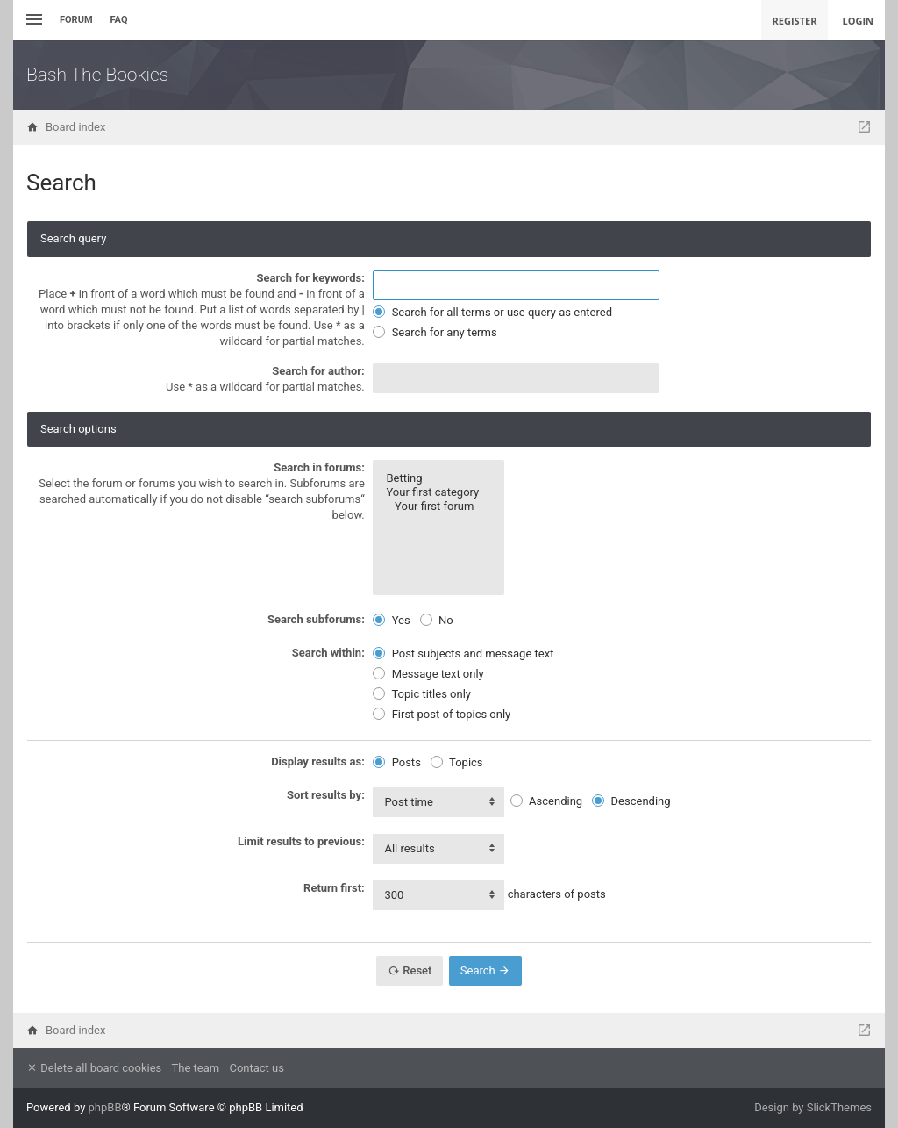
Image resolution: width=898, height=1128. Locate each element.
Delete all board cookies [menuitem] (93, 1068)
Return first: (334, 887)
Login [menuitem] (857, 20)
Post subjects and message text (463, 653)
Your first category (438, 492)
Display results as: (318, 761)
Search (485, 970)
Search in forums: (319, 467)
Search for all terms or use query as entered (492, 312)
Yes (391, 620)
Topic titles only (422, 694)
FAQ (119, 19)
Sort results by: (326, 794)
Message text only (428, 673)
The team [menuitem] (196, 1067)
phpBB (105, 1107)
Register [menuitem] (795, 20)
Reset (409, 970)
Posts (396, 762)
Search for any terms (434, 332)
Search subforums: (316, 619)
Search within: (328, 652)
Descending (631, 801)
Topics (457, 762)
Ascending (546, 801)
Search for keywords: (310, 277)
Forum (76, 19)
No (436, 620)
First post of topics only (441, 714)
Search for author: (318, 370)
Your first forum (438, 506)
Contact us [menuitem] (256, 1067)
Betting (438, 478)
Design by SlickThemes (813, 1107)
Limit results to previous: (301, 841)
